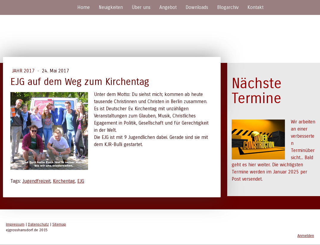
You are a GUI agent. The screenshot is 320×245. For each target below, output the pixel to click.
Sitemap (59, 224)
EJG (80, 181)
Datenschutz (38, 224)
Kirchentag (64, 181)
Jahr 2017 (24, 71)
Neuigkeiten (111, 7)
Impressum (15, 224)
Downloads (197, 7)
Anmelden (305, 235)
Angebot (168, 7)
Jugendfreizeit (36, 181)
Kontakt (255, 7)
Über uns (141, 7)
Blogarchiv (228, 7)
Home (83, 7)
